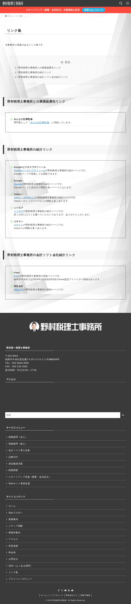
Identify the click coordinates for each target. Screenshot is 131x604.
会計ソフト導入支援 (19, 450)
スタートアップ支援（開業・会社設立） (30, 477)
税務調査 (13, 470)
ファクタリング (56, 595)
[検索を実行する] (123, 415)
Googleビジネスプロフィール (29, 170)
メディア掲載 (16, 526)
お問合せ (13, 559)
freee (16, 276)
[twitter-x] (62, 590)
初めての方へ (16, 513)
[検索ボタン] (121, 3)
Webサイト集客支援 (19, 483)
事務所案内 (14, 532)
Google (18, 184)
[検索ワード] (65, 415)
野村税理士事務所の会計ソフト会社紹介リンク (43, 77)
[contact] (72, 590)
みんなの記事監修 (39, 122)
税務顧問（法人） (18, 437)
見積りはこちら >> (93, 10)
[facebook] (59, 590)
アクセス (13, 539)
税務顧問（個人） (18, 444)
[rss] (69, 590)
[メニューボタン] (127, 3)
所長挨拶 (13, 546)
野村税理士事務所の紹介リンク (34, 72)
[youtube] (65, 590)
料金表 (12, 552)
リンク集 (13, 572)
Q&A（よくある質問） (21, 566)
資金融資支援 (16, 463)
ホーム (12, 506)
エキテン (18, 225)
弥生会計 (18, 289)
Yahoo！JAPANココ (24, 197)
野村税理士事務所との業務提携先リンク (39, 67)
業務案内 (13, 519)
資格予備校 (85, 595)
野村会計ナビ (72, 595)
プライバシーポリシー (20, 579)
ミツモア (18, 211)
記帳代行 (13, 457)
